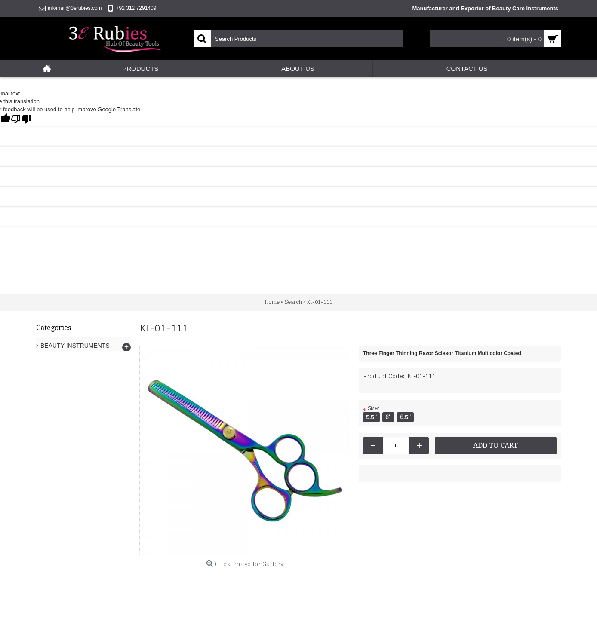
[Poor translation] (21, 119)
